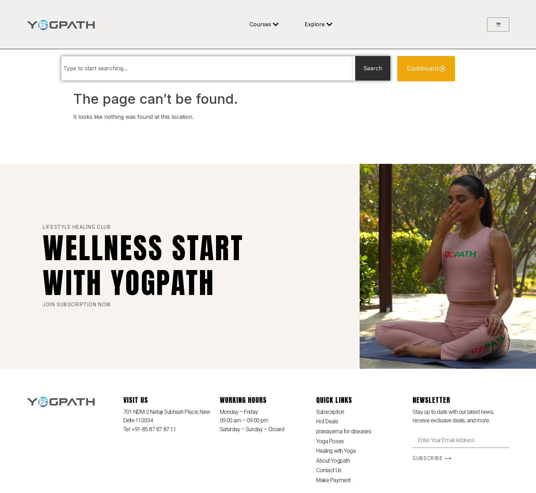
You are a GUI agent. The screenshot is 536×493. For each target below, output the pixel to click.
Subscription (330, 412)
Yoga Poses (330, 441)
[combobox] (206, 68)
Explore (319, 24)
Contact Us (328, 470)
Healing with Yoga (336, 451)
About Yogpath (333, 460)
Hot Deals (327, 421)
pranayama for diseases (343, 431)
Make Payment (333, 480)
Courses (264, 24)
